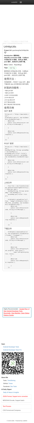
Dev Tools (13, 386)
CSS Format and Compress (12, 410)
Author (11, 64)
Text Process (7, 406)
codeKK (14, 2)
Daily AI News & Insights (11, 392)
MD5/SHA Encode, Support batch (13, 400)
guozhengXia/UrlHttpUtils (20, 50)
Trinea (10, 383)
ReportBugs (18, 64)
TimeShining (11, 380)
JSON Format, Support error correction (15, 396)
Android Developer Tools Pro (12, 350)
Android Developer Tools (11, 347)
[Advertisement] (17, 23)
